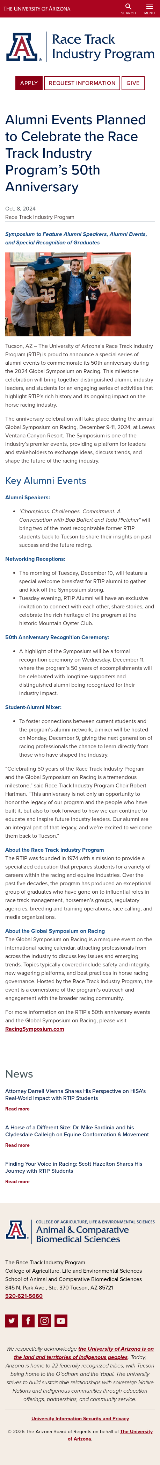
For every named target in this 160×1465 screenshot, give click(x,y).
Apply (29, 83)
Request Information (82, 83)
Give (133, 83)
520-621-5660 (24, 1296)
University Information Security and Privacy (80, 1419)
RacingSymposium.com (34, 1029)
